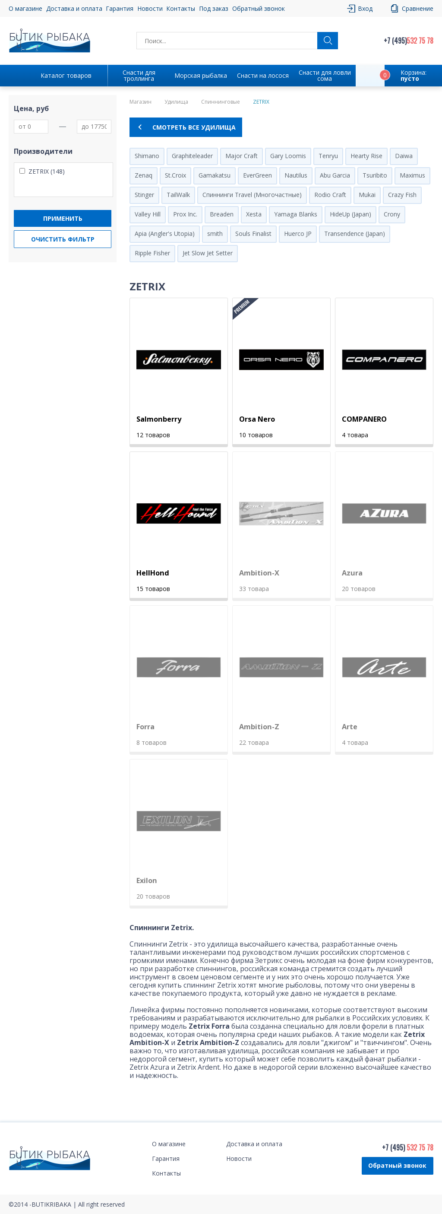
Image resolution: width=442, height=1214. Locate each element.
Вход (365, 8)
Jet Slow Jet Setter (208, 253)
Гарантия (119, 8)
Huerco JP (298, 233)
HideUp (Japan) (350, 214)
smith (215, 233)
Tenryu (328, 156)
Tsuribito (375, 175)
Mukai (367, 195)
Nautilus (295, 175)
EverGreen (257, 175)
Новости (150, 8)
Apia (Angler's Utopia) (165, 233)
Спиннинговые (220, 102)
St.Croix (175, 175)
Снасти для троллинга (139, 75)
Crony (392, 214)
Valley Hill (148, 214)
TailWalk (178, 195)
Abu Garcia (335, 175)
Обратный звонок (258, 8)
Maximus (412, 175)
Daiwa (404, 156)
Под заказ (213, 8)
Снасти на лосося (263, 75)
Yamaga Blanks (295, 214)
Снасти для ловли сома (325, 75)
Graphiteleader (192, 156)
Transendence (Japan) (354, 233)
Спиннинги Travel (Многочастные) (252, 195)
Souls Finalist (253, 233)
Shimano (147, 156)
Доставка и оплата (74, 8)
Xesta (254, 214)
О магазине (25, 8)
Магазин (140, 102)
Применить (62, 218)
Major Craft (241, 156)
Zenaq (143, 175)
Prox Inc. (185, 214)
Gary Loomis (288, 156)
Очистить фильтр (63, 239)
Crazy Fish (402, 195)
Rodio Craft (330, 195)
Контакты (180, 8)
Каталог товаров (66, 75)
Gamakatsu (214, 175)
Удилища (176, 102)
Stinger (144, 195)
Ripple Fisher (152, 253)
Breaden (222, 214)
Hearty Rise (366, 156)
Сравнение (417, 8)
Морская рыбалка (200, 75)
